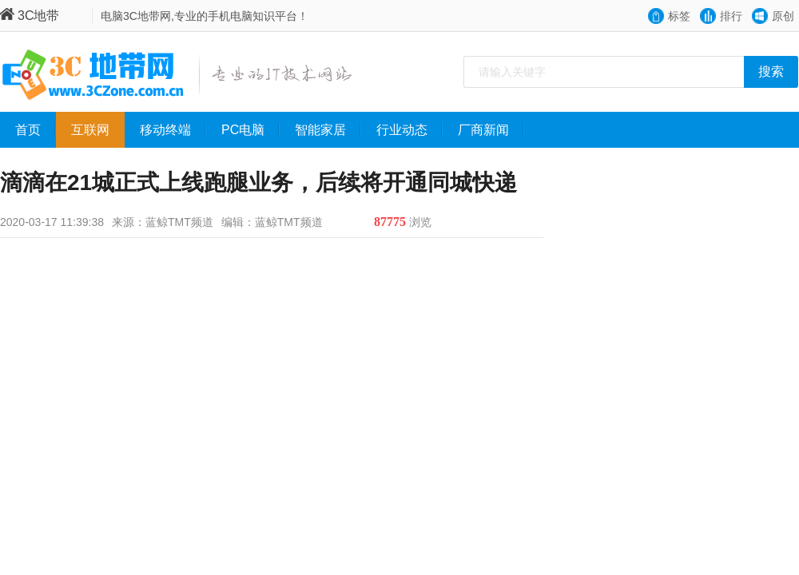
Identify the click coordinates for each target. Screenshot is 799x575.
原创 (783, 16)
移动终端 (173, 130)
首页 (35, 130)
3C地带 (29, 15)
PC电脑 (250, 130)
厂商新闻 (491, 130)
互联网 (98, 130)
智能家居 (328, 130)
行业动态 (409, 130)
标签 (679, 16)
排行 (731, 16)
